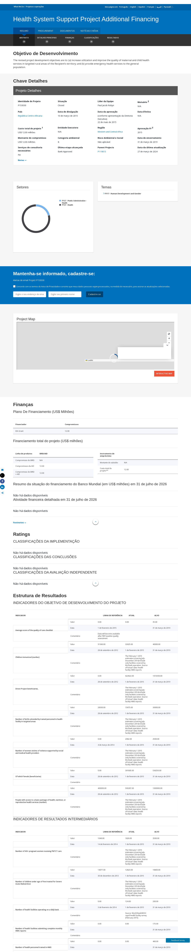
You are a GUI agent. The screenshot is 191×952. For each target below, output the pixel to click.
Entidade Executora (68, 127)
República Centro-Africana (30, 115)
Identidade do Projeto (29, 101)
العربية (159, 7)
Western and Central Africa (110, 131)
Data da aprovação (107, 111)
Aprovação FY (145, 128)
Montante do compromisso (32, 138)
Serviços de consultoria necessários (30, 149)
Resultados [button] (113, 40)
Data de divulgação (68, 111)
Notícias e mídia (89, 30)
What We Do (19, 6)
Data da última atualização (152, 147)
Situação (62, 101)
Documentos (67, 30)
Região (101, 127)
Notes (21, 160)
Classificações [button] (91, 40)
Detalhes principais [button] (46, 40)
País (20, 111)
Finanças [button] (69, 40)
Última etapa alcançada (70, 147)
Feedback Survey (178, 940)
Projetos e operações (35, 6)
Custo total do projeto (30, 128)
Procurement (45, 30)
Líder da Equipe (106, 101)
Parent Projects (106, 147)
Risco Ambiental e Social (110, 138)
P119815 (102, 151)
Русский (167, 7)
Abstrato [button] (24, 40)
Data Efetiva (144, 111)
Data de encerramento (149, 138)
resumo (24, 30)
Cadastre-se (94, 294)
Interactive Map (164, 373)
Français (150, 7)
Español (142, 7)
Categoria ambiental (68, 138)
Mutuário (143, 102)
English (133, 7)
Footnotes (18, 522)
